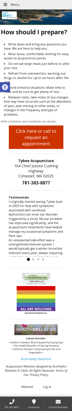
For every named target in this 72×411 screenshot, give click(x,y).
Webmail (27, 387)
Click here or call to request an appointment (36, 137)
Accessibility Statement (36, 359)
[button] (5, 87)
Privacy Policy (39, 375)
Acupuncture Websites (20, 366)
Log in (47, 387)
